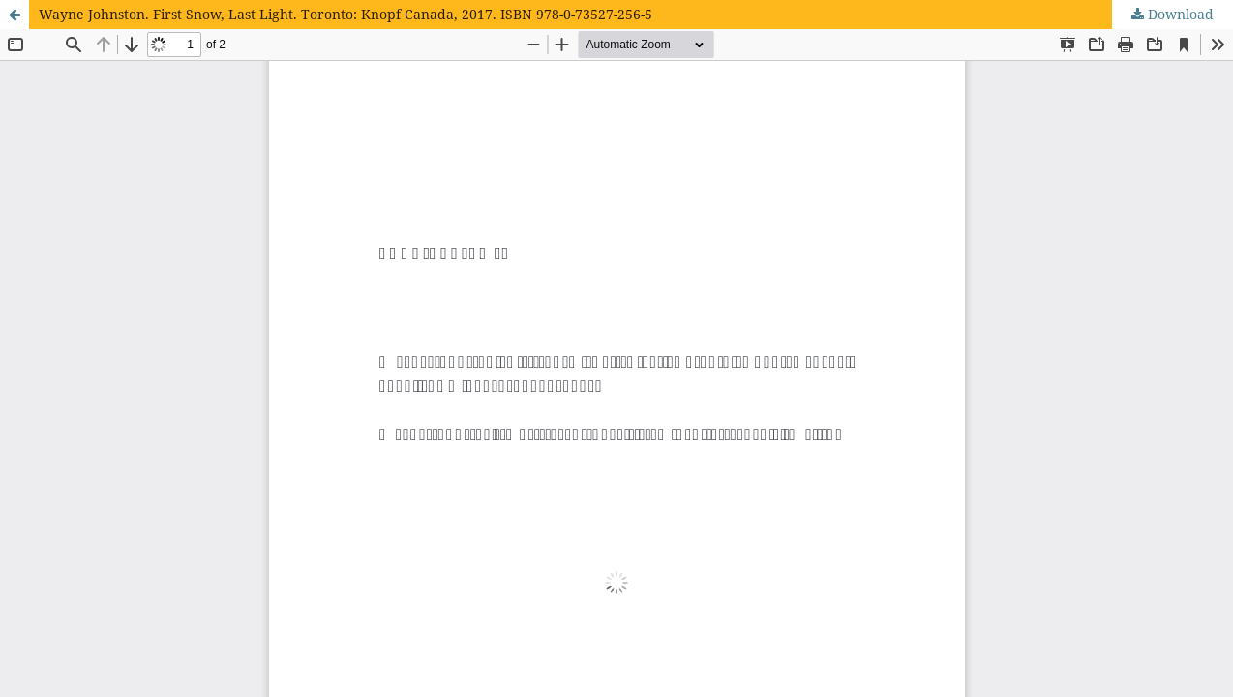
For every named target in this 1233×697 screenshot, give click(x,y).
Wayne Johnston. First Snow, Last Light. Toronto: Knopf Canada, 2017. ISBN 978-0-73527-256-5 (345, 14)
